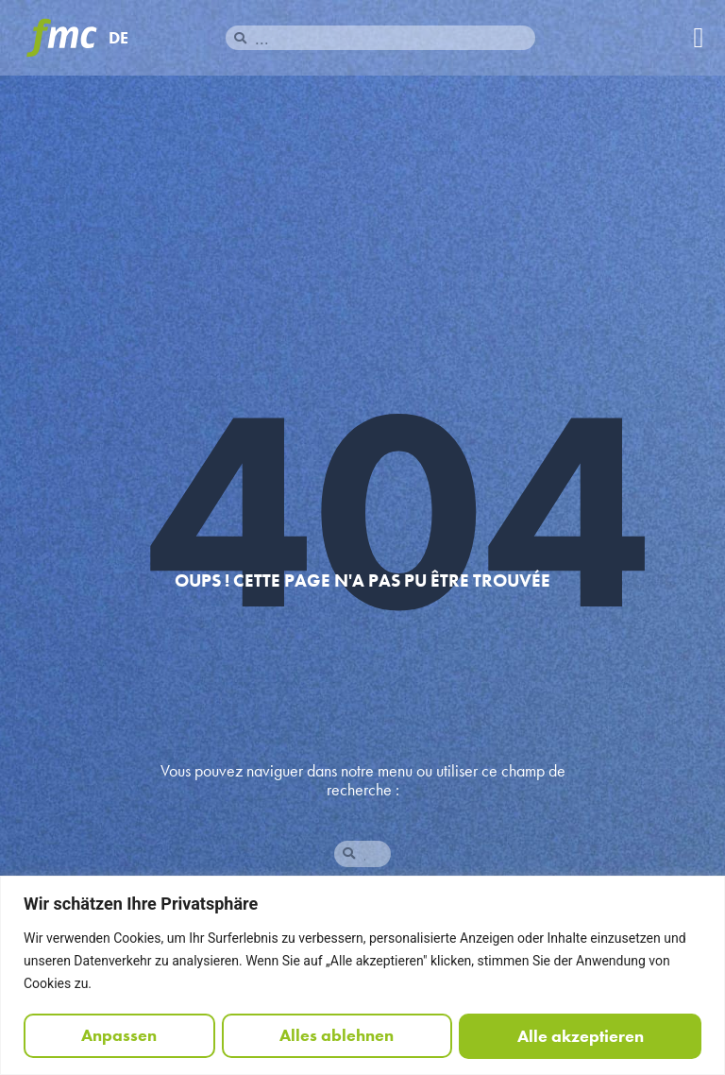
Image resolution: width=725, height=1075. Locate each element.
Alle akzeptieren (580, 1036)
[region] (362, 975)
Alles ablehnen (336, 1036)
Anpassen (119, 1036)
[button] (698, 38)
